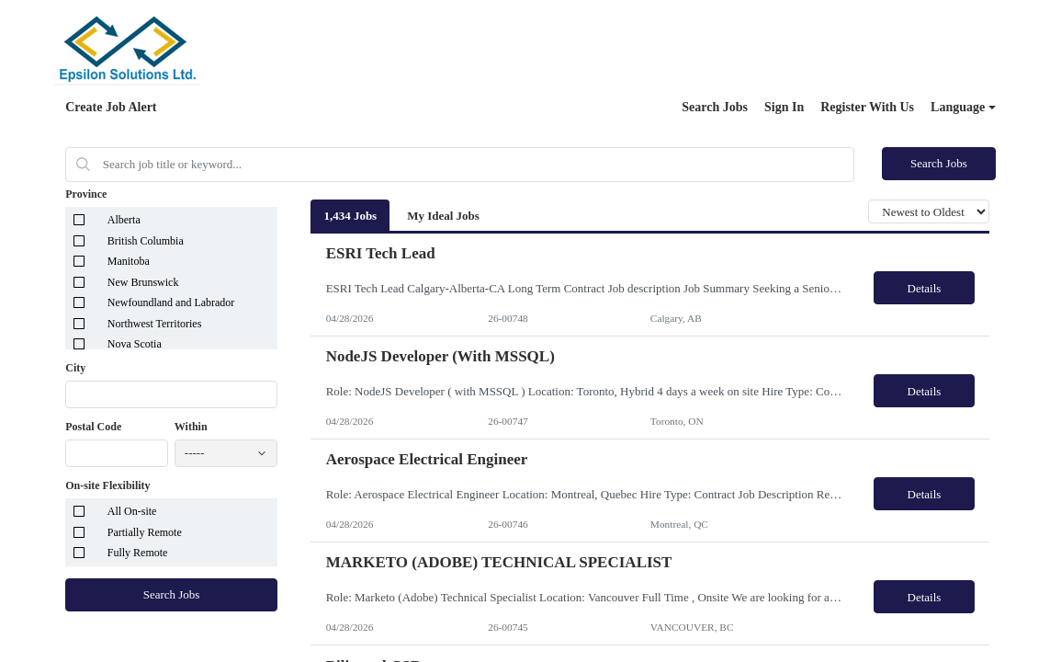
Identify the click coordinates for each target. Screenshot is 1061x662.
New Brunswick (143, 282)
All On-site (132, 511)
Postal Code (93, 426)
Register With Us (867, 107)
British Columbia (145, 240)
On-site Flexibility (107, 485)
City (75, 367)
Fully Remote (137, 552)
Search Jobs (715, 107)
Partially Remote (144, 532)
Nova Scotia (134, 343)
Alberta (124, 219)
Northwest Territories (154, 323)
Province (86, 194)
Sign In (784, 107)
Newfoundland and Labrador (171, 302)
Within (191, 426)
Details (925, 288)
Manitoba (128, 261)
